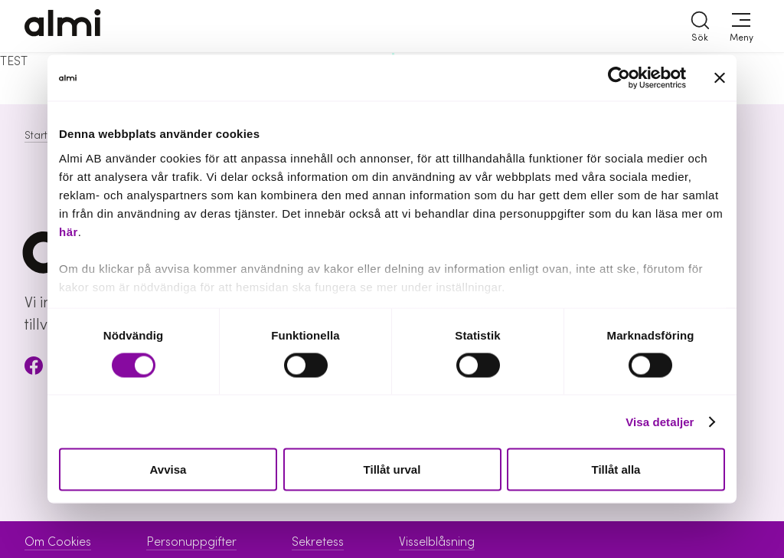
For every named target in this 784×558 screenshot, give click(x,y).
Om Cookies (57, 542)
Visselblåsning (437, 542)
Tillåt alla (616, 469)
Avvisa (168, 469)
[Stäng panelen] (719, 78)
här (68, 231)
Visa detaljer (660, 421)
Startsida (46, 136)
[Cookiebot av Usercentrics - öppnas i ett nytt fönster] (619, 78)
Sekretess (318, 542)
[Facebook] (33, 368)
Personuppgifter (191, 542)
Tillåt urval (392, 469)
